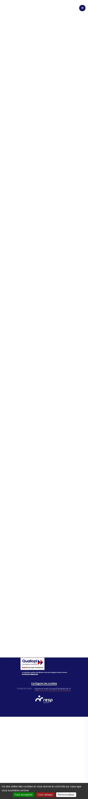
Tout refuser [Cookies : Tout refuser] (45, 794)
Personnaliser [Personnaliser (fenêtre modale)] (66, 794)
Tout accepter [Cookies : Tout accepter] (24, 794)
